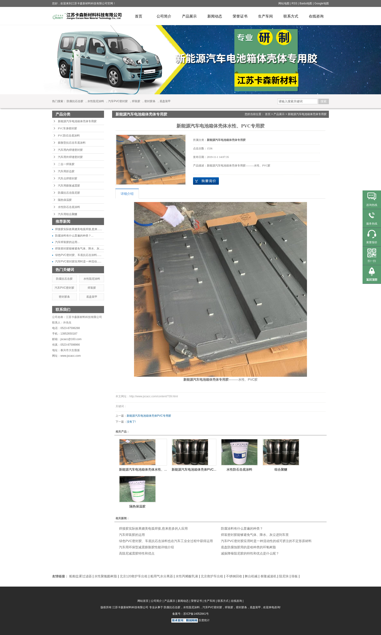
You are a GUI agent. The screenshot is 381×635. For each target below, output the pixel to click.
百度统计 (204, 620)
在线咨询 (316, 16)
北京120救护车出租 (134, 576)
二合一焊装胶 (66, 164)
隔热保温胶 (65, 200)
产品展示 (189, 16)
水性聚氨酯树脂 (105, 576)
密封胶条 (149, 101)
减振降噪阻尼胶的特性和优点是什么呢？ (250, 553)
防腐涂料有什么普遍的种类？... (74, 235)
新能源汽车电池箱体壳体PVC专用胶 (149, 415)
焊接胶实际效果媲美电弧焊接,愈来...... (78, 229)
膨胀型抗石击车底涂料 (72, 142)
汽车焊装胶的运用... (67, 242)
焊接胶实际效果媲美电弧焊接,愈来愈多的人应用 (153, 528)
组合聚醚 (280, 469)
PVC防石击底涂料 (69, 135)
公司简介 (164, 16)
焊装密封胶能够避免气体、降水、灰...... (79, 248)
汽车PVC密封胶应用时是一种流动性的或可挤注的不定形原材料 (266, 541)
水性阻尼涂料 (95, 101)
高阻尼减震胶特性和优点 (137, 553)
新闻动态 (214, 16)
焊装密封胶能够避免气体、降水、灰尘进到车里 (255, 535)
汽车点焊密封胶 (67, 178)
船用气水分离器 (161, 576)
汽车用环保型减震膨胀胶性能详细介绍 (146, 547)
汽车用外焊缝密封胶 (70, 157)
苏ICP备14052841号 (195, 613)
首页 (138, 16)
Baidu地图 (306, 3)
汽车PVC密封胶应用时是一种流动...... (78, 261)
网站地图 (284, 3)
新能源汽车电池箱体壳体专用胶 (77, 121)
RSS (294, 3)
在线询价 (206, 181)
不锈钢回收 (234, 576)
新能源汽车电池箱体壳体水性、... (143, 469)
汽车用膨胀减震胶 (69, 185)
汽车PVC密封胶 (118, 101)
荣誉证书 (240, 16)
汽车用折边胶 (66, 171)
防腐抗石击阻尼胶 (69, 192)
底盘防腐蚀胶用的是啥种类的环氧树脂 (248, 547)
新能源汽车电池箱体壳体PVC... (194, 469)
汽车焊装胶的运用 (132, 535)
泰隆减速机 (268, 576)
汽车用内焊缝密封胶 (70, 149)
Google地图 (321, 3)
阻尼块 (284, 576)
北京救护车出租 (212, 576)
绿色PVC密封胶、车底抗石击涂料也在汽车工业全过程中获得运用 (166, 541)
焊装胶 (136, 101)
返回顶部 (371, 279)
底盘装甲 (165, 101)
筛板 (294, 576)
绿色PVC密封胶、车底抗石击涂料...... (78, 255)
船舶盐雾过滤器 (80, 576)
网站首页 (143, 600)
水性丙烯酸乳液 (187, 576)
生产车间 (265, 16)
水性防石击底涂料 (69, 207)
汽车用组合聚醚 (67, 214)
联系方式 (290, 16)
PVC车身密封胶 (67, 128)
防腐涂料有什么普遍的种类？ (242, 528)
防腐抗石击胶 (75, 101)
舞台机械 (251, 576)
